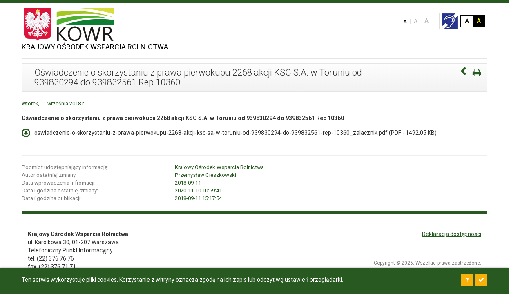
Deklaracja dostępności (451, 234)
